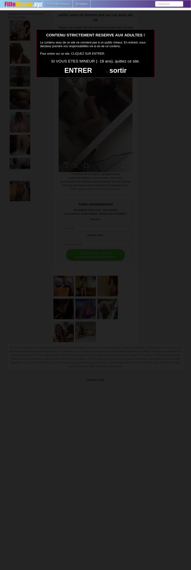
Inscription (81, 3)
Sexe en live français (58, 3)
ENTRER (78, 70)
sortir (118, 70)
